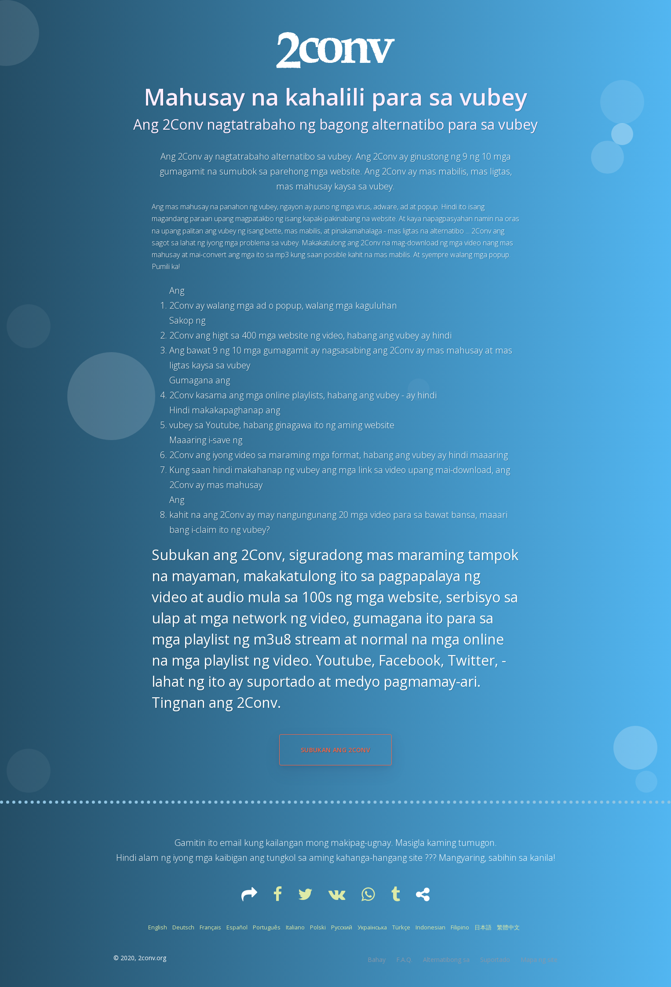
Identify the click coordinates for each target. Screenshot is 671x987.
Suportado (495, 959)
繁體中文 (508, 927)
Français (210, 927)
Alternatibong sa (446, 959)
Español (237, 927)
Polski (318, 927)
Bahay (377, 959)
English (157, 927)
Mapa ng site (539, 959)
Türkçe (401, 927)
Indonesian (430, 927)
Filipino (460, 927)
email (232, 843)
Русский (341, 927)
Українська (372, 927)
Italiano (295, 927)
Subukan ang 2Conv (335, 750)
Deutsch (183, 927)
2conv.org (152, 958)
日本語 (483, 927)
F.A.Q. (404, 959)
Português (267, 927)
